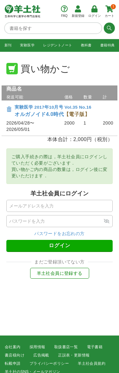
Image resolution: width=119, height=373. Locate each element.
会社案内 (13, 347)
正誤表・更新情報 (73, 355)
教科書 (86, 45)
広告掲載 (41, 355)
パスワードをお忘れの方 (59, 233)
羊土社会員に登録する (60, 273)
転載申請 (13, 363)
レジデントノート (57, 45)
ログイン (59, 245)
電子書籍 (95, 347)
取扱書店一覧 (66, 347)
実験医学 (27, 45)
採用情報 (37, 347)
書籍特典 (107, 45)
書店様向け (14, 355)
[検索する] (108, 28)
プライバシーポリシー (49, 363)
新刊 (8, 45)
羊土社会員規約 (91, 363)
